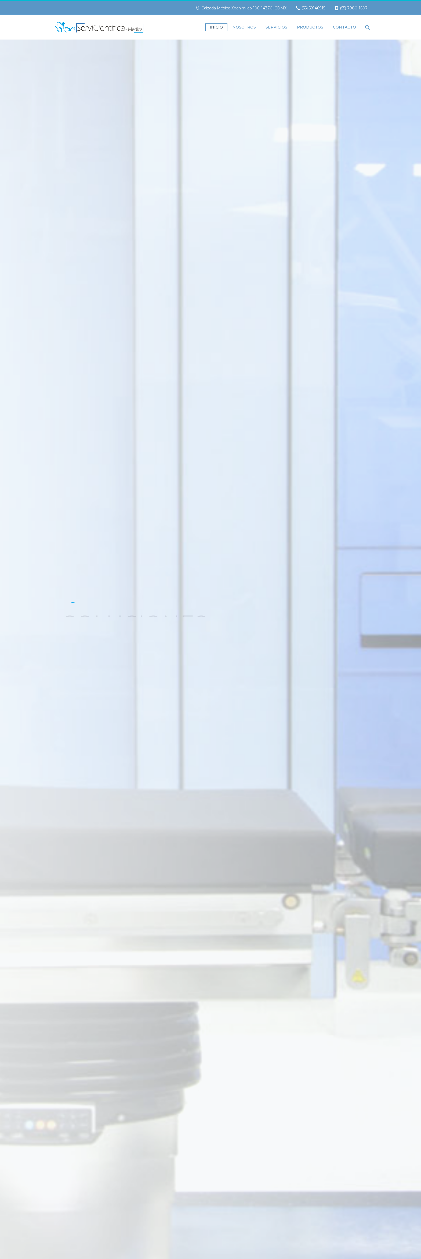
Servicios (276, 27)
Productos (310, 27)
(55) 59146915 (313, 8)
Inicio (216, 27)
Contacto (344, 27)
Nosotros (244, 27)
